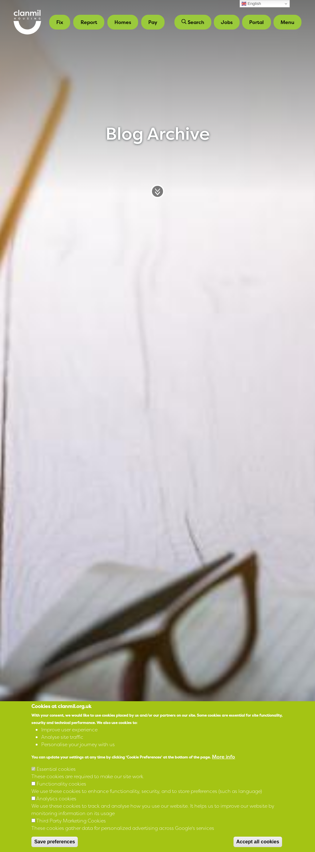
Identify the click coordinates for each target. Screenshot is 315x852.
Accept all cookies (257, 841)
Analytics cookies (56, 798)
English (251, 3)
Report (89, 22)
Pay (152, 22)
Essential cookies (56, 769)
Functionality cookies (61, 783)
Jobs (227, 22)
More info (223, 756)
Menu (287, 22)
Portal (256, 22)
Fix (59, 22)
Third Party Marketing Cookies (71, 820)
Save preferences (54, 841)
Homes (122, 22)
